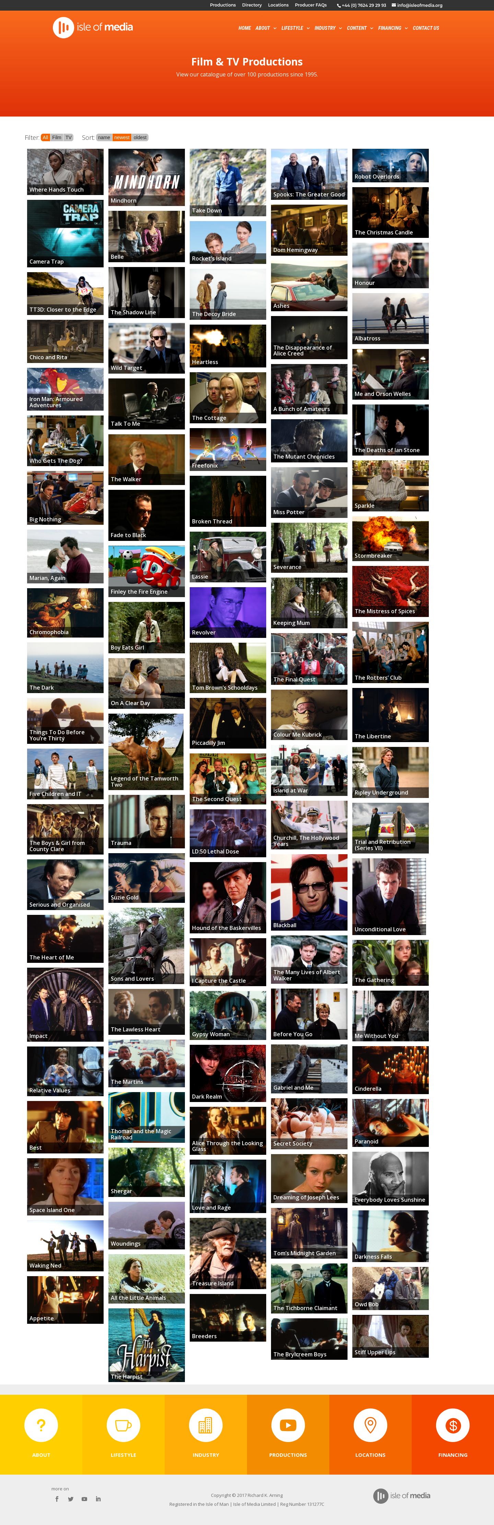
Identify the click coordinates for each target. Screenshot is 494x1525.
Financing (389, 28)
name (104, 137)
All (45, 137)
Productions (223, 5)
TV (69, 137)
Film (56, 137)
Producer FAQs (311, 5)
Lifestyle (292, 28)
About (263, 28)
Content (357, 28)
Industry (325, 28)
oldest (140, 137)
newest (121, 137)
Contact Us (426, 28)
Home (245, 28)
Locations (278, 5)
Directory (252, 5)
